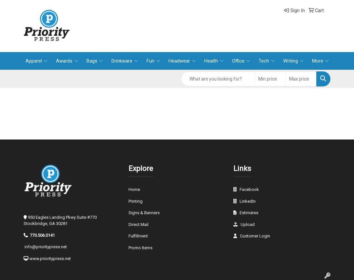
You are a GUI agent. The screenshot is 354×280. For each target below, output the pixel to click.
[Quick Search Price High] (301, 78)
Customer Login (255, 235)
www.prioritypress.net (50, 258)
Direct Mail (138, 224)
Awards (67, 61)
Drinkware (124, 61)
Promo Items (140, 247)
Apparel (37, 61)
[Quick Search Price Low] (270, 78)
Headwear (182, 61)
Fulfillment (138, 235)
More (320, 61)
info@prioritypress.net (46, 246)
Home (134, 189)
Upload (248, 224)
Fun (153, 61)
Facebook (249, 189)
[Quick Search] (218, 78)
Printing (135, 201)
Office (241, 61)
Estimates (249, 212)
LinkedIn (248, 201)
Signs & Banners (144, 212)
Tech (267, 61)
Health (214, 61)
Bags (95, 61)
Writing (293, 61)
